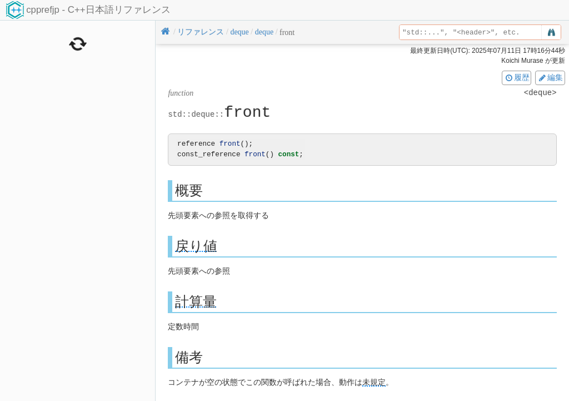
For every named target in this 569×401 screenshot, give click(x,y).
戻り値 (196, 245)
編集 (550, 77)
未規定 (374, 382)
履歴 (517, 77)
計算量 (196, 301)
